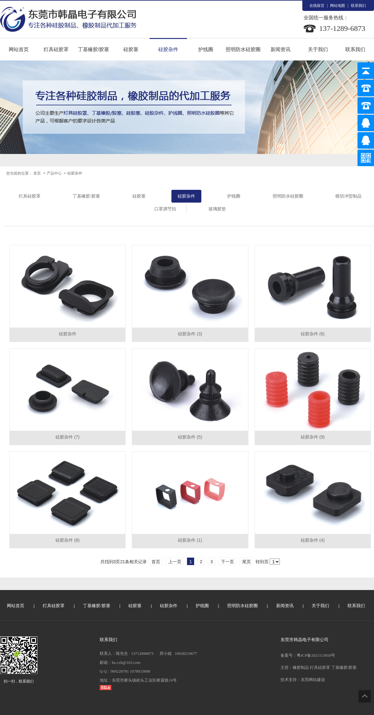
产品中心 (55, 173)
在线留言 (316, 5)
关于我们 (318, 49)
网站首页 (19, 49)
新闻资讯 (280, 49)
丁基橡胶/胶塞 (93, 49)
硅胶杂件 (168, 49)
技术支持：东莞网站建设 (302, 679)
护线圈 (205, 49)
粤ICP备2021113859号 (316, 655)
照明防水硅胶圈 (243, 49)
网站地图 (337, 5)
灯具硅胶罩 (56, 49)
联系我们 (358, 5)
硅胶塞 (130, 49)
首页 (37, 173)
